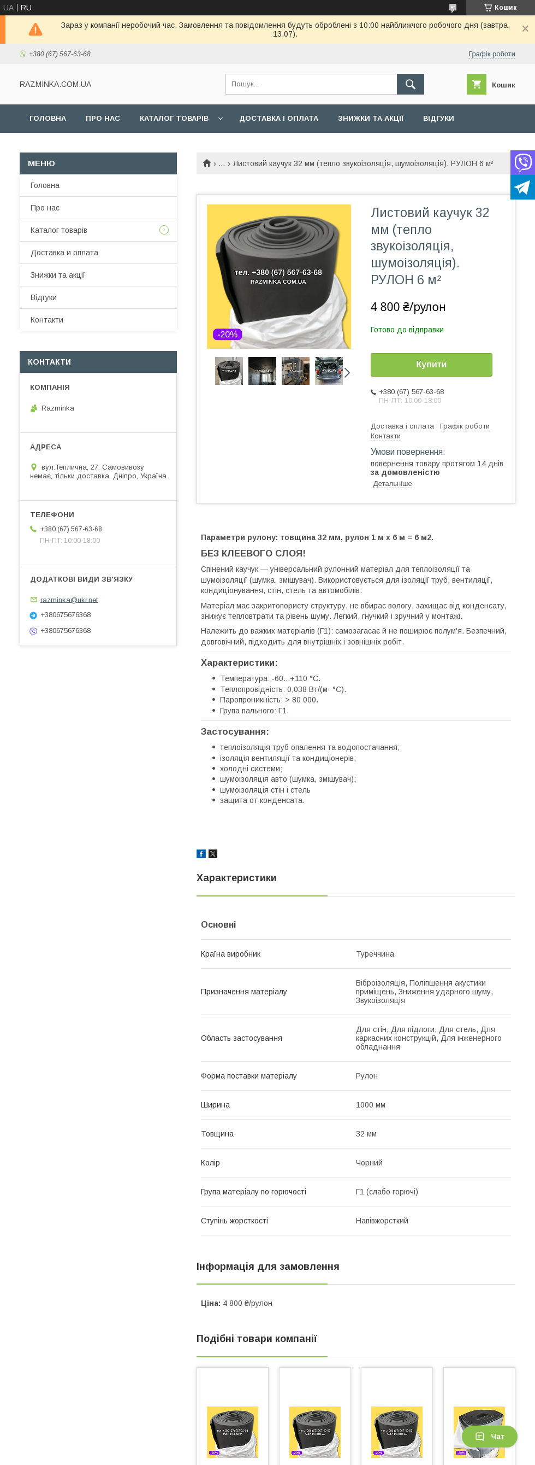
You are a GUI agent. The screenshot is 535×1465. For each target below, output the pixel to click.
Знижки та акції (370, 118)
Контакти (49, 147)
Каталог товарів (174, 118)
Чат (489, 1436)
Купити (432, 364)
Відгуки (438, 118)
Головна (47, 118)
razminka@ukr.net (69, 599)
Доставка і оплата (278, 118)
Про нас (103, 118)
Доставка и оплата (64, 252)
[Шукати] (410, 84)
